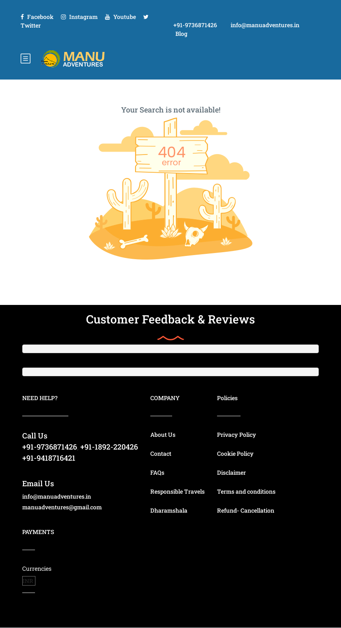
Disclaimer (231, 472)
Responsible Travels (177, 491)
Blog (181, 33)
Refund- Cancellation (245, 510)
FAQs (157, 472)
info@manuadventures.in (265, 25)
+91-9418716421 (48, 458)
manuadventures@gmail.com (62, 507)
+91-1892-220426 (109, 447)
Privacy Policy (236, 434)
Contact (160, 453)
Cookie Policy (235, 453)
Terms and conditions (246, 491)
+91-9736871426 (195, 25)
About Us (162, 434)
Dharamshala (168, 510)
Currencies (36, 568)
